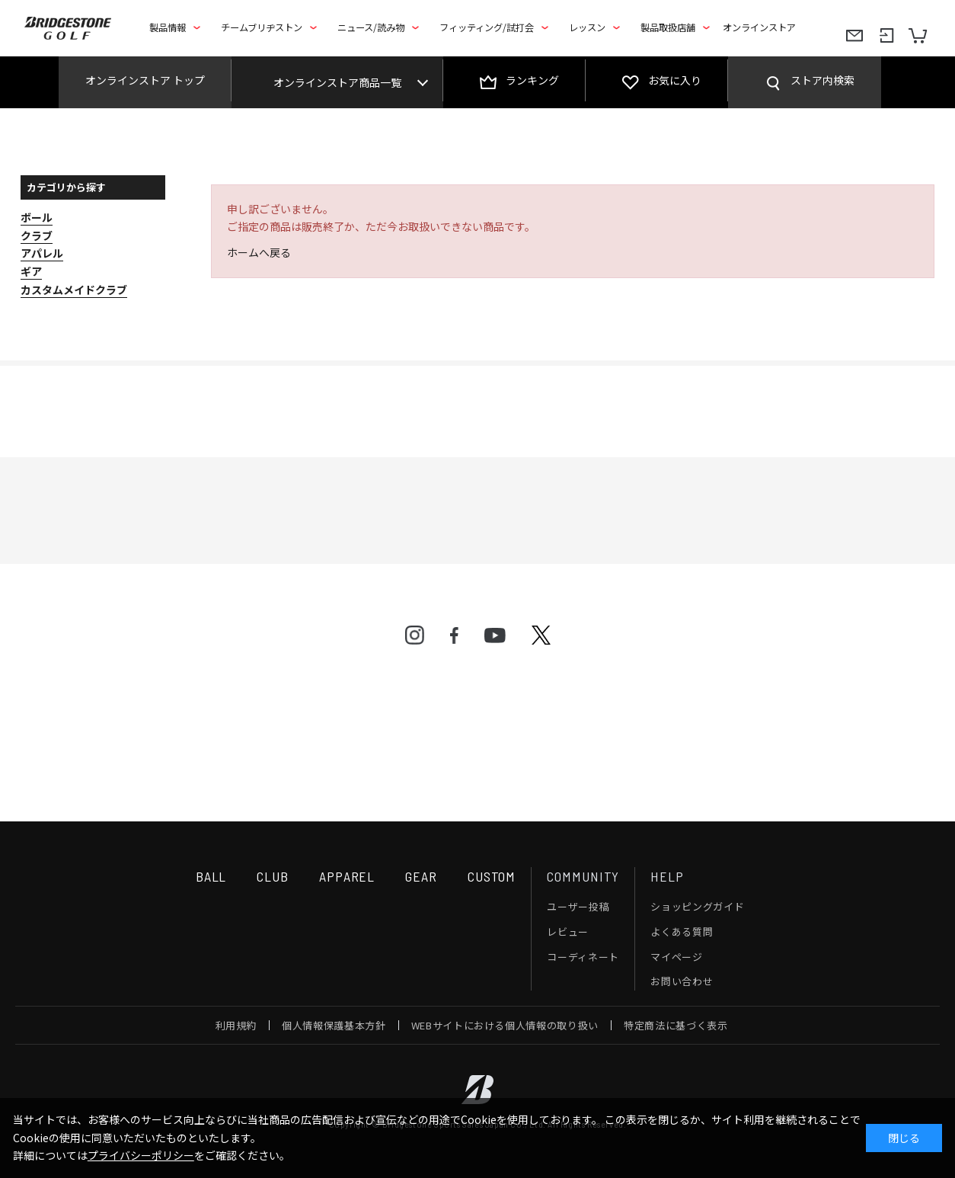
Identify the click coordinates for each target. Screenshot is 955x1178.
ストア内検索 (822, 80)
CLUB (273, 876)
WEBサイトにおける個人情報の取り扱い (505, 1025)
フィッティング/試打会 (486, 27)
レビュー (568, 931)
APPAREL (347, 876)
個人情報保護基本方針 (334, 1025)
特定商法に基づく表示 (676, 1025)
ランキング (532, 80)
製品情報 (167, 27)
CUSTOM (492, 876)
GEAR (421, 876)
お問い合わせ (681, 981)
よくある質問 (681, 931)
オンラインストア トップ (145, 80)
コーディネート (583, 956)
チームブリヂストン (261, 27)
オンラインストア (759, 27)
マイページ (676, 956)
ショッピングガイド (697, 906)
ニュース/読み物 (370, 27)
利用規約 (236, 1025)
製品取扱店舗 (667, 27)
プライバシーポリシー (141, 1155)
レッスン (587, 27)
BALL (211, 876)
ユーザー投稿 (578, 906)
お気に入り (674, 80)
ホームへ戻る (259, 252)
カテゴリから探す (66, 187)
